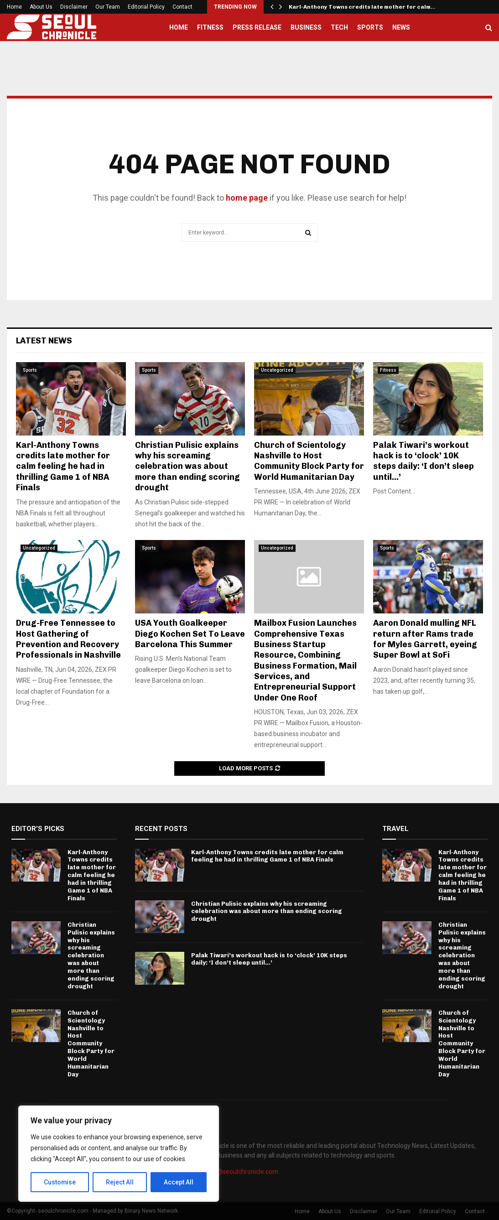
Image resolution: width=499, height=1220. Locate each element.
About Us (41, 7)
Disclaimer (74, 7)
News (401, 27)
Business (306, 27)
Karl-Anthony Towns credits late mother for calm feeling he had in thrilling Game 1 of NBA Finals (63, 466)
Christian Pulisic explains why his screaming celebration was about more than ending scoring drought (187, 466)
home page (247, 197)
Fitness (210, 27)
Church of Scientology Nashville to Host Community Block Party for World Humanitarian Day (309, 461)
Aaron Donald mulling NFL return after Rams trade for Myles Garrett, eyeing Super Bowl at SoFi (425, 639)
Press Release (257, 27)
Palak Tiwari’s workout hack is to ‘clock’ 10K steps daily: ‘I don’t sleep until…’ (423, 461)
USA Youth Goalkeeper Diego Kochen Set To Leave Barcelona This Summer (190, 633)
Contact (182, 7)
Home (14, 7)
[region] (118, 1154)
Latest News (44, 341)
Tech (339, 27)
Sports (370, 27)
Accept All (178, 1182)
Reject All (120, 1182)
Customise (60, 1182)
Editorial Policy (146, 7)
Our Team (107, 7)
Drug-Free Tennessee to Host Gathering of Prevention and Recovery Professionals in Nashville (68, 639)
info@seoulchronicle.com (241, 1171)
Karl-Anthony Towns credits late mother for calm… (362, 7)
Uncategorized (277, 370)
